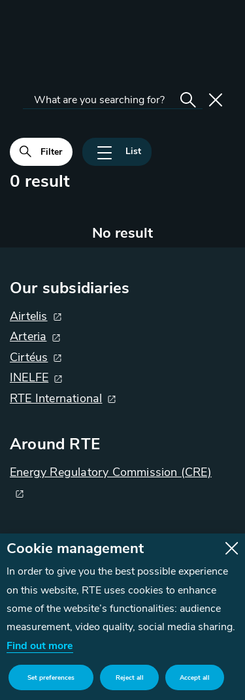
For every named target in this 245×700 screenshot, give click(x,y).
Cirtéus (29, 357)
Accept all (195, 677)
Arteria (28, 336)
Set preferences (50, 677)
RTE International (56, 398)
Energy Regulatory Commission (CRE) (111, 472)
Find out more (40, 646)
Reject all (130, 677)
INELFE (29, 377)
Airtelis (29, 316)
